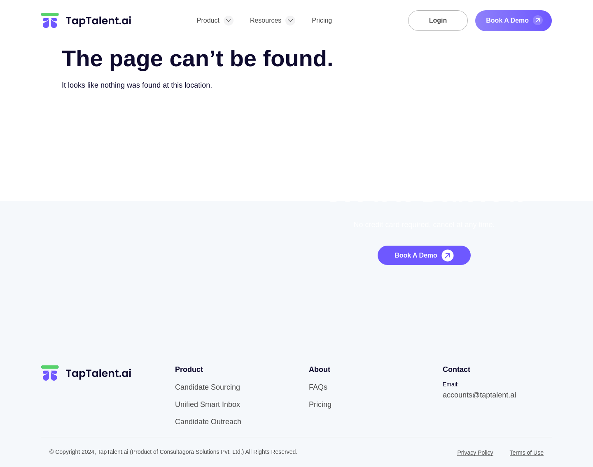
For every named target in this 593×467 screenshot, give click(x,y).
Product (215, 21)
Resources (272, 21)
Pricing (322, 20)
